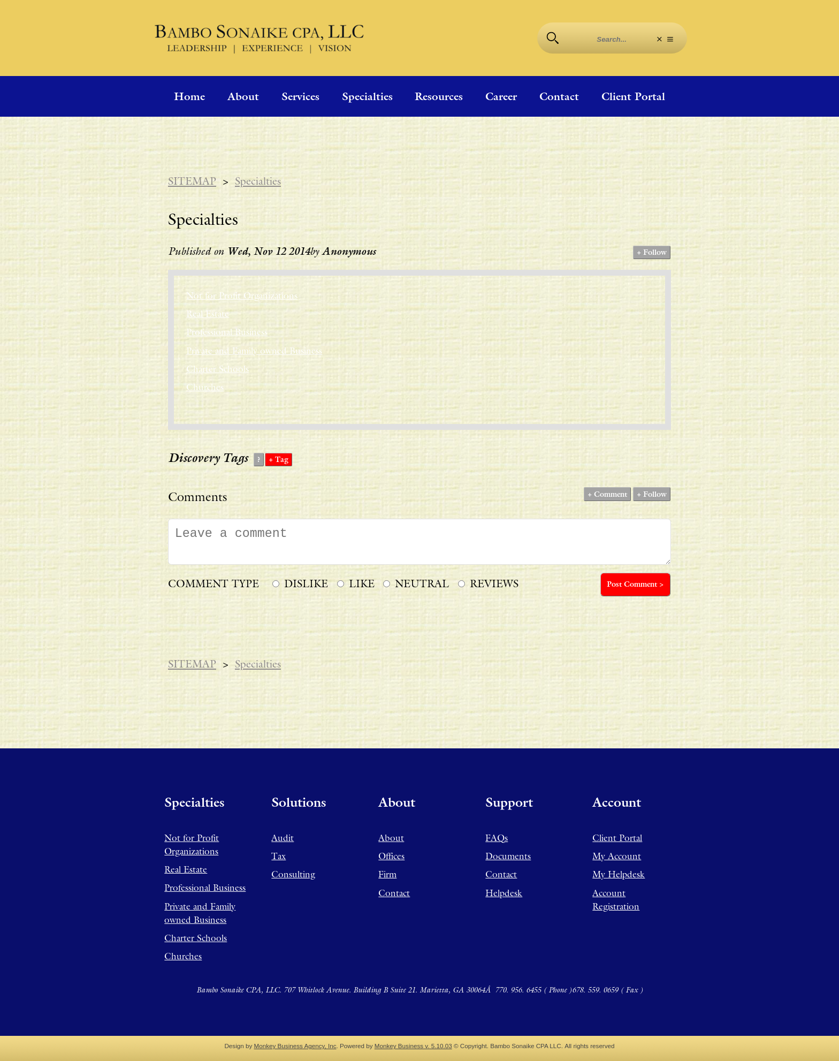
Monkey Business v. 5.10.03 (413, 1045)
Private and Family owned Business (254, 350)
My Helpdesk (618, 874)
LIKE (362, 583)
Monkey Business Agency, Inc (295, 1045)
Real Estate (207, 313)
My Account (616, 856)
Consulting (293, 874)
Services (300, 96)
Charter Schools (217, 368)
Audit (282, 837)
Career (501, 96)
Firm (387, 874)
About (243, 96)
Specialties (367, 96)
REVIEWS (494, 583)
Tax (278, 856)
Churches (205, 387)
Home (189, 96)
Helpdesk (503, 893)
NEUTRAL (422, 583)
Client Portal (633, 96)
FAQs (496, 837)
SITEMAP (192, 181)
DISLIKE (306, 583)
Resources (439, 96)
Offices (391, 856)
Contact (559, 96)
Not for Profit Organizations (242, 295)
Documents (508, 856)
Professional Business (227, 332)
